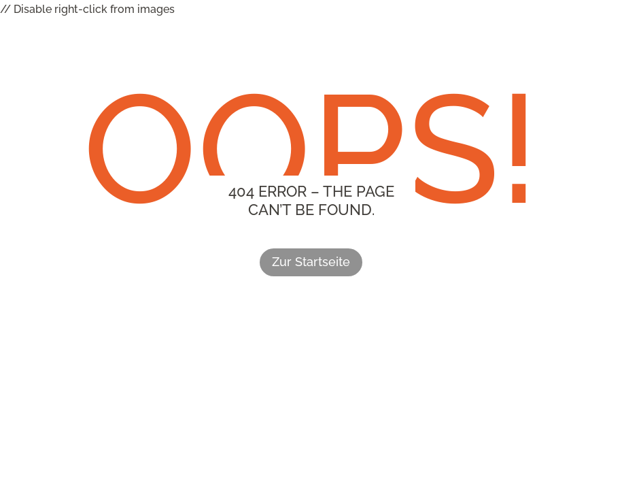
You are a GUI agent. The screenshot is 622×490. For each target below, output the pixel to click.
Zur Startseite (311, 262)
